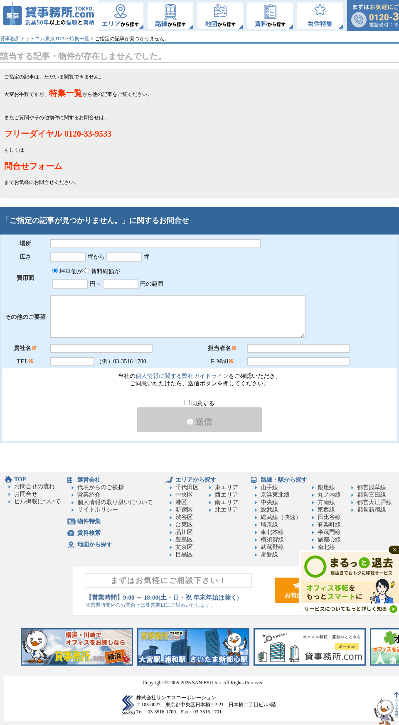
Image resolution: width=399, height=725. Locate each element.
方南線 (326, 502)
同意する (200, 403)
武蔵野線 (272, 547)
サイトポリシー (97, 510)
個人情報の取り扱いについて (115, 502)
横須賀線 (272, 539)
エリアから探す (195, 480)
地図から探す (94, 544)
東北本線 (272, 532)
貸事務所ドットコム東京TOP (32, 39)
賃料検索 (89, 533)
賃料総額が (102, 271)
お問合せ (25, 494)
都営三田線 (371, 495)
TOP (20, 479)
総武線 (269, 510)
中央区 (184, 495)
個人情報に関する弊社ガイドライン (182, 376)
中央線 (269, 502)
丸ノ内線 (329, 495)
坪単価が (67, 271)
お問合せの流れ (34, 486)
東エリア (226, 487)
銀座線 (326, 487)
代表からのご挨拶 (100, 487)
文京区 (184, 547)
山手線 (269, 487)
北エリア (226, 510)
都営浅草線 (371, 487)
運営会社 (89, 480)
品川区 (184, 532)
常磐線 (269, 554)
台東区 (184, 525)
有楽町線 (329, 525)
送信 (199, 421)
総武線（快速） (281, 517)
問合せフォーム (33, 166)
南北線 (326, 547)
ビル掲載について (37, 501)
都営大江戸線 (374, 502)
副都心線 (329, 539)
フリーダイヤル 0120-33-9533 (57, 133)
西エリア (226, 495)
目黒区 (184, 554)
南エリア (226, 502)
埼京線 (269, 525)
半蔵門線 (329, 532)
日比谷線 (329, 517)
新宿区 (184, 510)
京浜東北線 (275, 495)
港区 (181, 502)
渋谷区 (184, 517)
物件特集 (89, 521)
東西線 (326, 510)
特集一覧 (79, 39)
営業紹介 (89, 495)
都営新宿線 (371, 510)
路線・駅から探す (284, 480)
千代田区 (187, 487)
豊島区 (184, 539)
